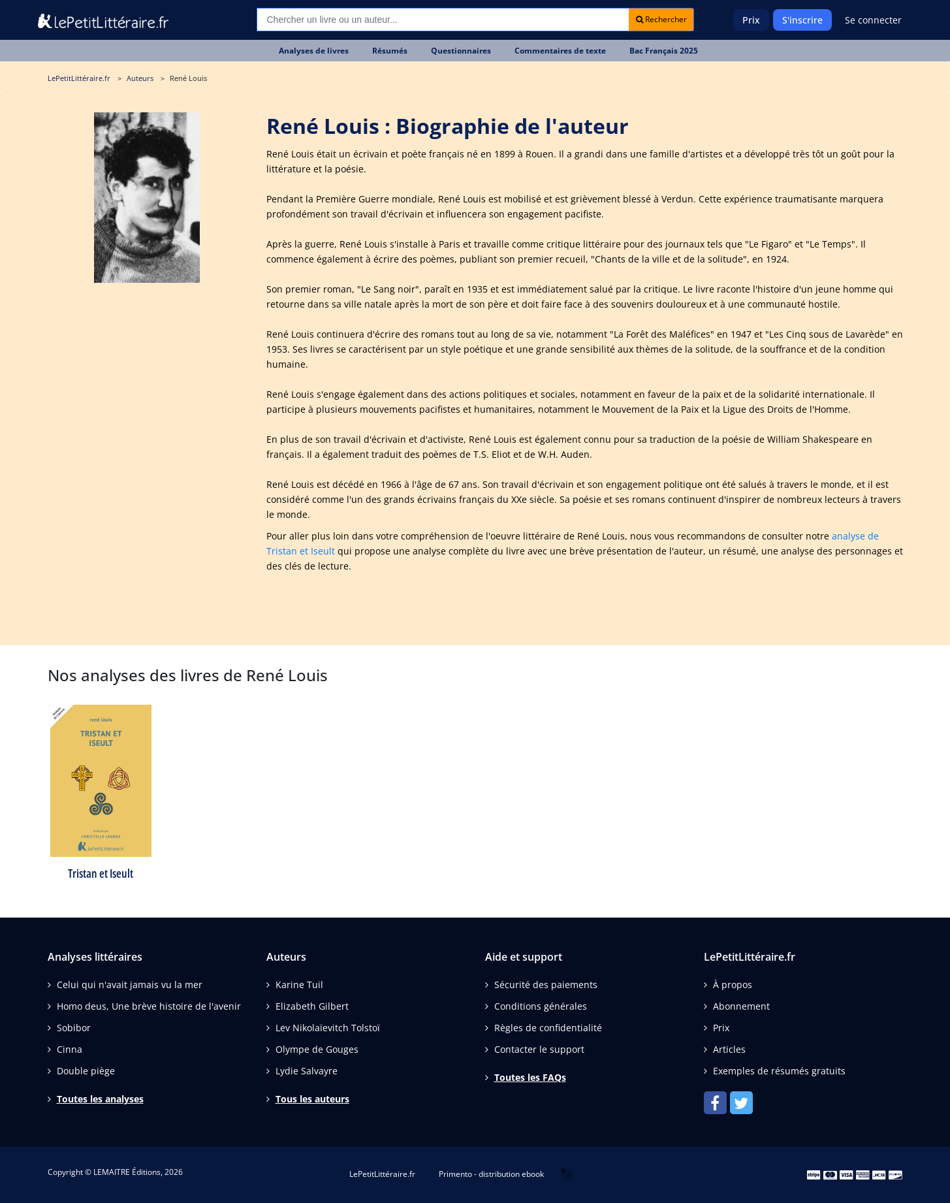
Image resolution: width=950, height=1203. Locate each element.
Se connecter (873, 20)
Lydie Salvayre (307, 1071)
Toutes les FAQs (530, 1077)
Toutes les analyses (100, 1099)
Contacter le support (539, 1049)
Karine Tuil (299, 984)
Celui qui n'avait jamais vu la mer (129, 984)
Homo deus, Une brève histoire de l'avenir (149, 1006)
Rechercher (661, 19)
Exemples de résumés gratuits (779, 1071)
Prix (751, 20)
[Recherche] (443, 19)
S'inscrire (802, 20)
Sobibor (74, 1027)
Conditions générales (540, 1006)
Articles (729, 1049)
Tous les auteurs (312, 1099)
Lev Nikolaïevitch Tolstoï (328, 1027)
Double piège (86, 1071)
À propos (732, 984)
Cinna (69, 1049)
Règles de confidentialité (548, 1027)
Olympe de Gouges (317, 1049)
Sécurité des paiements (545, 984)
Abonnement (741, 1006)
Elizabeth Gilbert (312, 1006)
